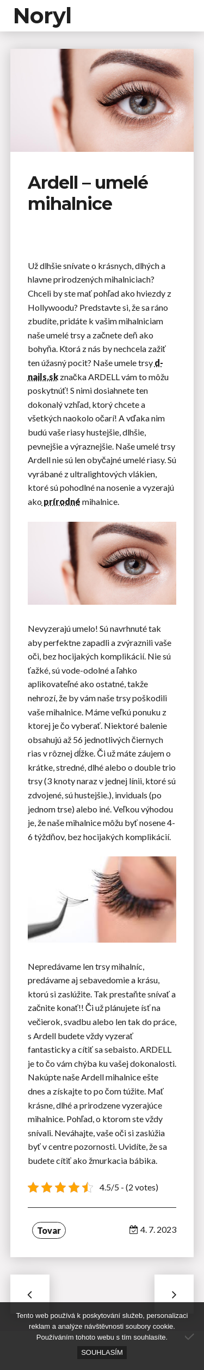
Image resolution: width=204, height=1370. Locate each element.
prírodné (61, 501)
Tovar (49, 1230)
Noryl (42, 15)
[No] (190, 1336)
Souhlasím (102, 1352)
